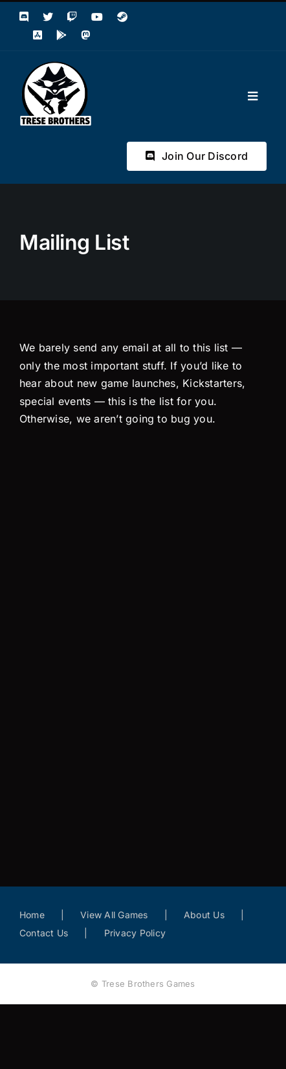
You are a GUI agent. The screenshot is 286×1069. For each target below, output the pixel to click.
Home (32, 914)
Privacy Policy (135, 932)
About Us (204, 914)
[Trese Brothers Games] (55, 65)
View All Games (114, 914)
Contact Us (43, 932)
